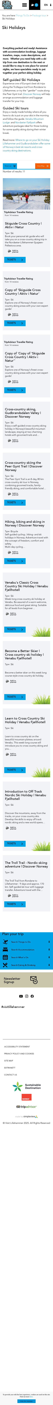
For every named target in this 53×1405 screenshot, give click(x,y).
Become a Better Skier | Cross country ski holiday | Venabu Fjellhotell (24, 654)
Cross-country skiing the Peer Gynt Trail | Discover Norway (24, 466)
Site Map (8, 1061)
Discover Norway (32, 94)
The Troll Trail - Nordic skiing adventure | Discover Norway (26, 864)
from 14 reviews (12, 215)
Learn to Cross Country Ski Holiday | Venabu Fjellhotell (25, 720)
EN (46, 5)
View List (8, 166)
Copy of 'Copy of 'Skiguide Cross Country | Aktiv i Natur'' (25, 357)
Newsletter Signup (12, 980)
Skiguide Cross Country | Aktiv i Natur (23, 225)
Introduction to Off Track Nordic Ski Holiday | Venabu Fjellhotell (25, 795)
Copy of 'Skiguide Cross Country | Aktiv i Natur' (23, 292)
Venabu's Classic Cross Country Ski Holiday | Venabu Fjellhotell (26, 586)
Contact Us (10, 1075)
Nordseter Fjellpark (25, 122)
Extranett (9, 1068)
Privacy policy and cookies (19, 1054)
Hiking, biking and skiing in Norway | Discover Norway (25, 523)
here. (31, 1397)
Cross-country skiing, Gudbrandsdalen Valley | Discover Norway (23, 412)
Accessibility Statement (17, 1047)
